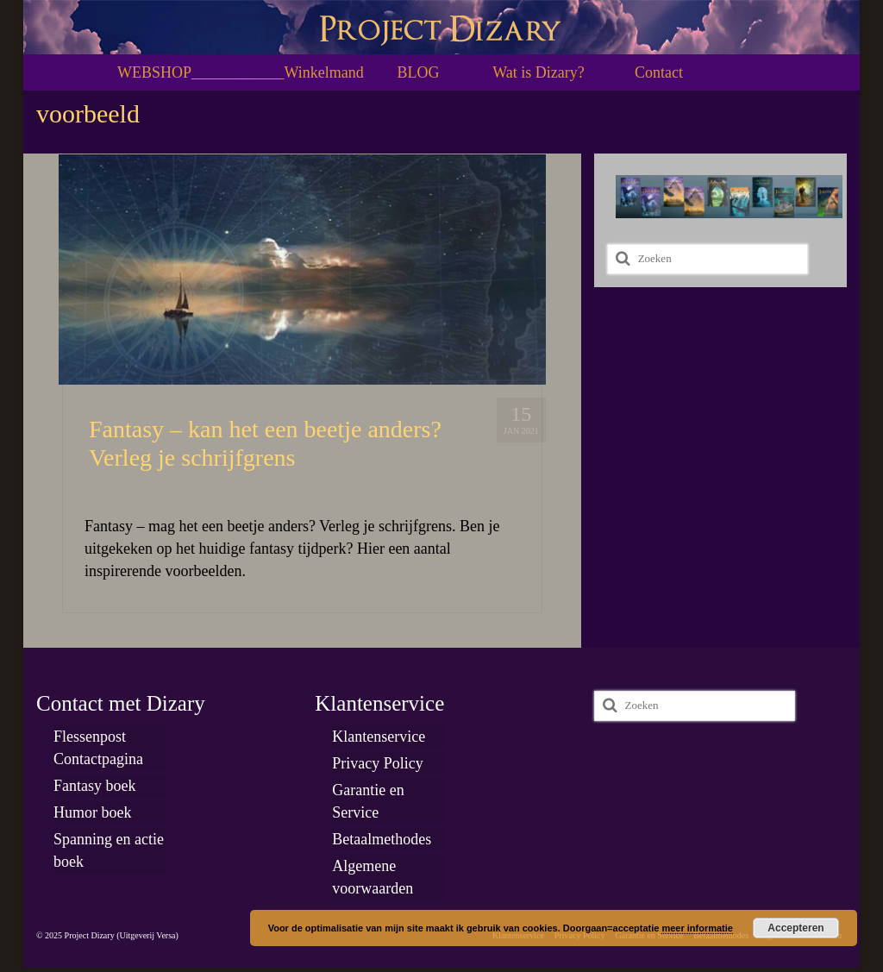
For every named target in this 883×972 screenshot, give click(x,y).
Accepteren (795, 928)
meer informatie (697, 928)
